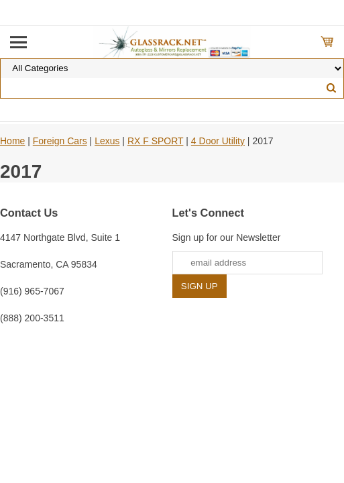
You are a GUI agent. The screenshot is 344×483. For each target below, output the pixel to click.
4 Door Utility (218, 141)
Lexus (107, 141)
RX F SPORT (155, 141)
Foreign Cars (60, 141)
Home (12, 141)
